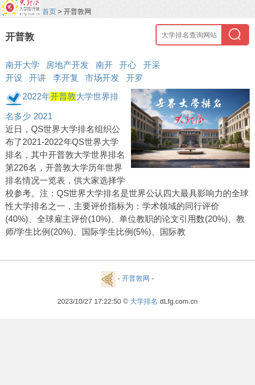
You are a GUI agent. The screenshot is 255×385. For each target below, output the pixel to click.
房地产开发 (67, 65)
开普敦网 (136, 278)
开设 (13, 77)
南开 (104, 65)
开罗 (134, 77)
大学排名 (144, 301)
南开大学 (22, 65)
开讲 (37, 77)
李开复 (66, 77)
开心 (127, 65)
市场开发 (102, 77)
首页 (49, 11)
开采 (151, 65)
